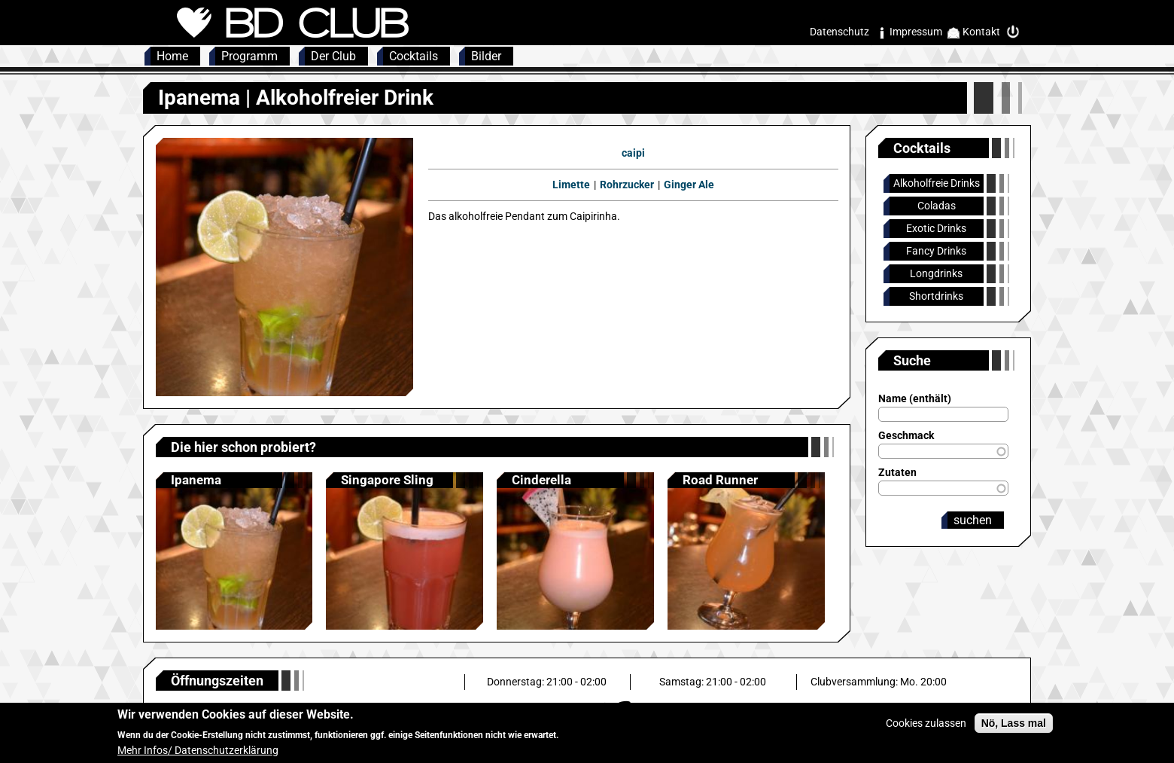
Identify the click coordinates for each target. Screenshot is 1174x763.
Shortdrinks (936, 296)
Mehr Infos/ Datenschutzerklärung (197, 756)
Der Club (333, 56)
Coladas (936, 206)
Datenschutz (839, 32)
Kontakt (981, 32)
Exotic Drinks (936, 228)
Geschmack (906, 435)
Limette (571, 185)
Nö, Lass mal (1013, 729)
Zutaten (897, 472)
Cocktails (413, 56)
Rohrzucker (627, 185)
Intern (1016, 32)
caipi (633, 153)
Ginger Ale (689, 185)
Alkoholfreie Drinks (936, 183)
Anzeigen (234, 551)
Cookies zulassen (926, 729)
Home (172, 56)
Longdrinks (936, 273)
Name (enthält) (914, 398)
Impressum (916, 32)
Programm (249, 56)
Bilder (486, 56)
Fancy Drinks (936, 251)
